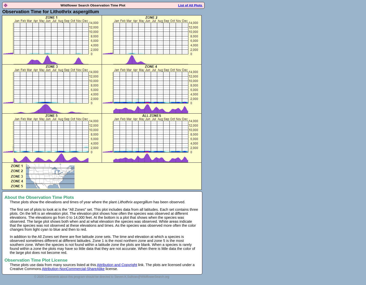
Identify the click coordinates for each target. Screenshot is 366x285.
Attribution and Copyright (117, 265)
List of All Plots (190, 5)
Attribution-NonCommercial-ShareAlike (73, 269)
